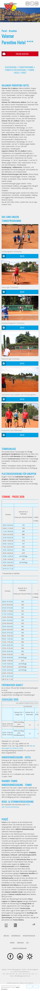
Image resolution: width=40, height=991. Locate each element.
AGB (27, 943)
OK (32, 986)
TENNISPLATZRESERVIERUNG (15, 70)
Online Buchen (15, 53)
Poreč (23, 72)
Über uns (6, 936)
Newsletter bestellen (29, 936)
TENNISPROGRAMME (25, 67)
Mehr (13, 256)
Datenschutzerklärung (19, 948)
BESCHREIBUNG (10, 67)
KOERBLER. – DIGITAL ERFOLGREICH (26, 983)
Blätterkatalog (16, 936)
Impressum (20, 943)
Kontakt (12, 943)
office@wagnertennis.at (22, 976)
